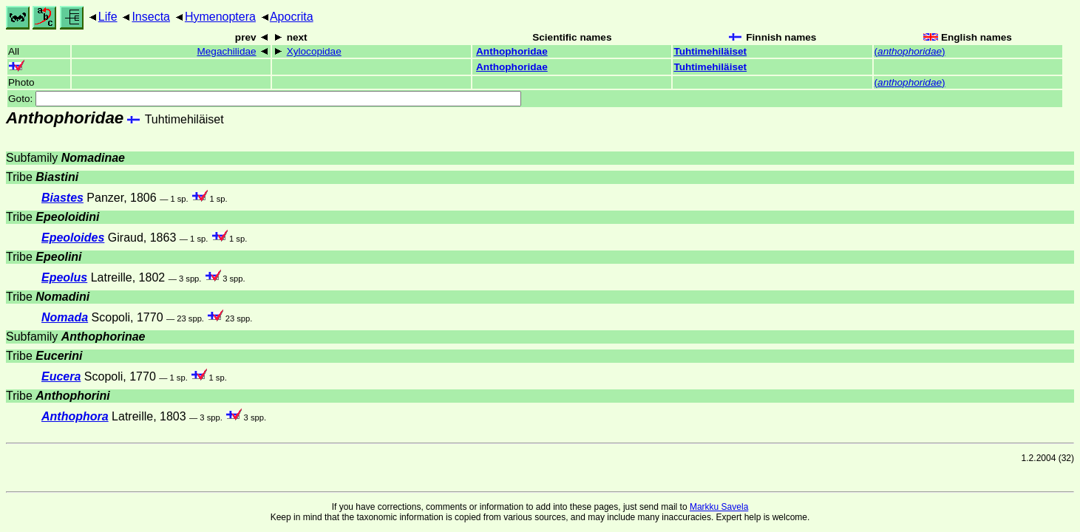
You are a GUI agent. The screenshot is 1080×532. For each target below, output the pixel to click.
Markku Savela (719, 507)
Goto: (264, 98)
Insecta (151, 16)
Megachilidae (226, 51)
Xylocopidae (314, 51)
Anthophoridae (512, 51)
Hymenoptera (220, 16)
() (909, 51)
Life (108, 16)
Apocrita (291, 16)
